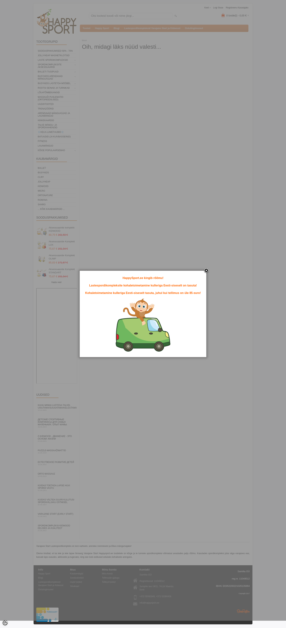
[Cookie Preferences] (5, 623)
